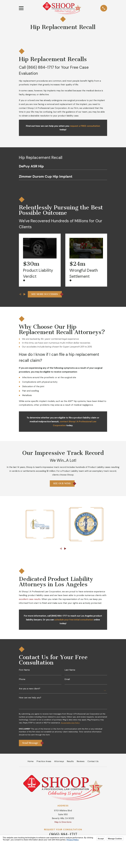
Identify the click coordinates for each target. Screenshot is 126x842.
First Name (24, 670)
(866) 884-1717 (40, 67)
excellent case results (30, 599)
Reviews (80, 761)
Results (70, 761)
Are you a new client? (29, 689)
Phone (22, 679)
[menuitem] (63, 167)
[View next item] (24, 294)
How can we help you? (30, 698)
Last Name (70, 670)
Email (67, 679)
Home (31, 761)
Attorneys (59, 761)
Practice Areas (44, 761)
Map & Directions (62, 822)
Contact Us (92, 761)
